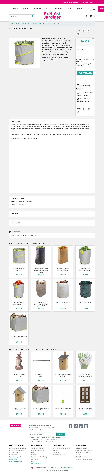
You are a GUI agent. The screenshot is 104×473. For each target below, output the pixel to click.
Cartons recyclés (14, 452)
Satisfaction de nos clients (17, 448)
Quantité (80, 50)
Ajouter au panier (86, 73)
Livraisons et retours (37, 450)
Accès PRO (16, 425)
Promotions (35, 459)
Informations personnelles (61, 448)
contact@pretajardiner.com (84, 459)
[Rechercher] (22, 16)
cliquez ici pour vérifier (66, 467)
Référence (14, 201)
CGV (32, 452)
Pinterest (78, 34)
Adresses (56, 452)
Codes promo (13, 459)
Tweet (88, 30)
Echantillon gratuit (15, 457)
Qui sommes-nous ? (37, 448)
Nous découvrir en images (39, 457)
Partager (83, 30)
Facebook (70, 426)
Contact (33, 461)
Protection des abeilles (16, 450)
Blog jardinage (36, 463)
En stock (14, 204)
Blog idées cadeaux (15, 461)
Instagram (86, 426)
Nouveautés (13, 455)
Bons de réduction (59, 455)
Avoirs (55, 450)
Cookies (33, 455)
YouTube (76, 426)
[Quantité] (81, 52)
